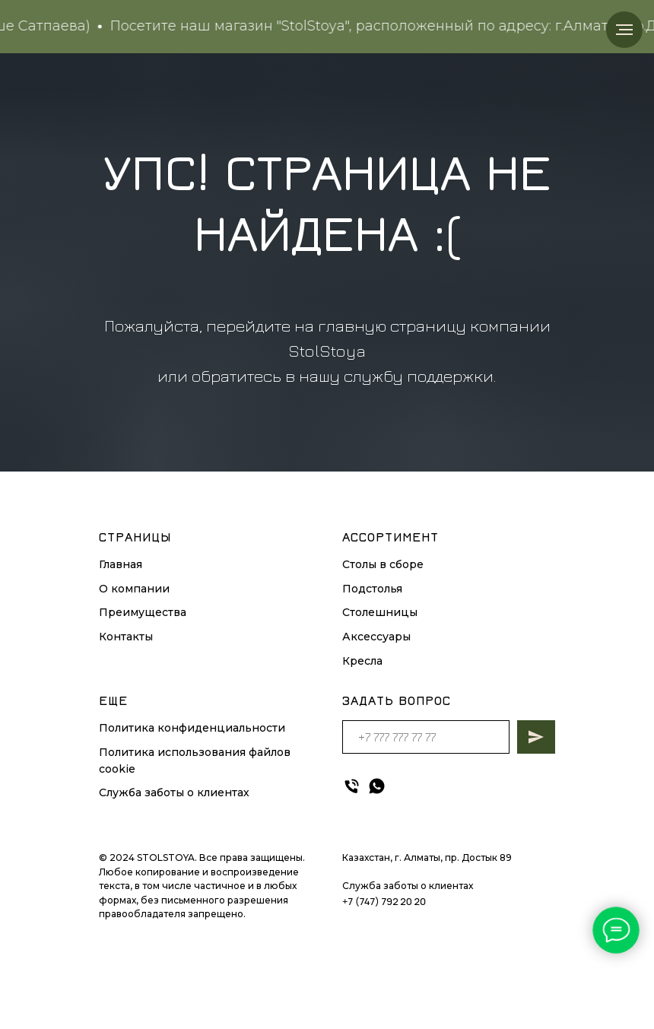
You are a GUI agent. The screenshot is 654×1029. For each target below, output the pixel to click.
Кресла (362, 661)
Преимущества (142, 612)
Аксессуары (376, 636)
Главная (120, 564)
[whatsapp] (376, 786)
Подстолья (372, 588)
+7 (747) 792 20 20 (384, 901)
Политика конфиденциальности (192, 728)
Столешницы (379, 612)
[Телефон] (351, 786)
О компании (134, 588)
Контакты (126, 636)
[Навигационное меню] (624, 29)
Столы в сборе (383, 564)
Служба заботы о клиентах (174, 792)
